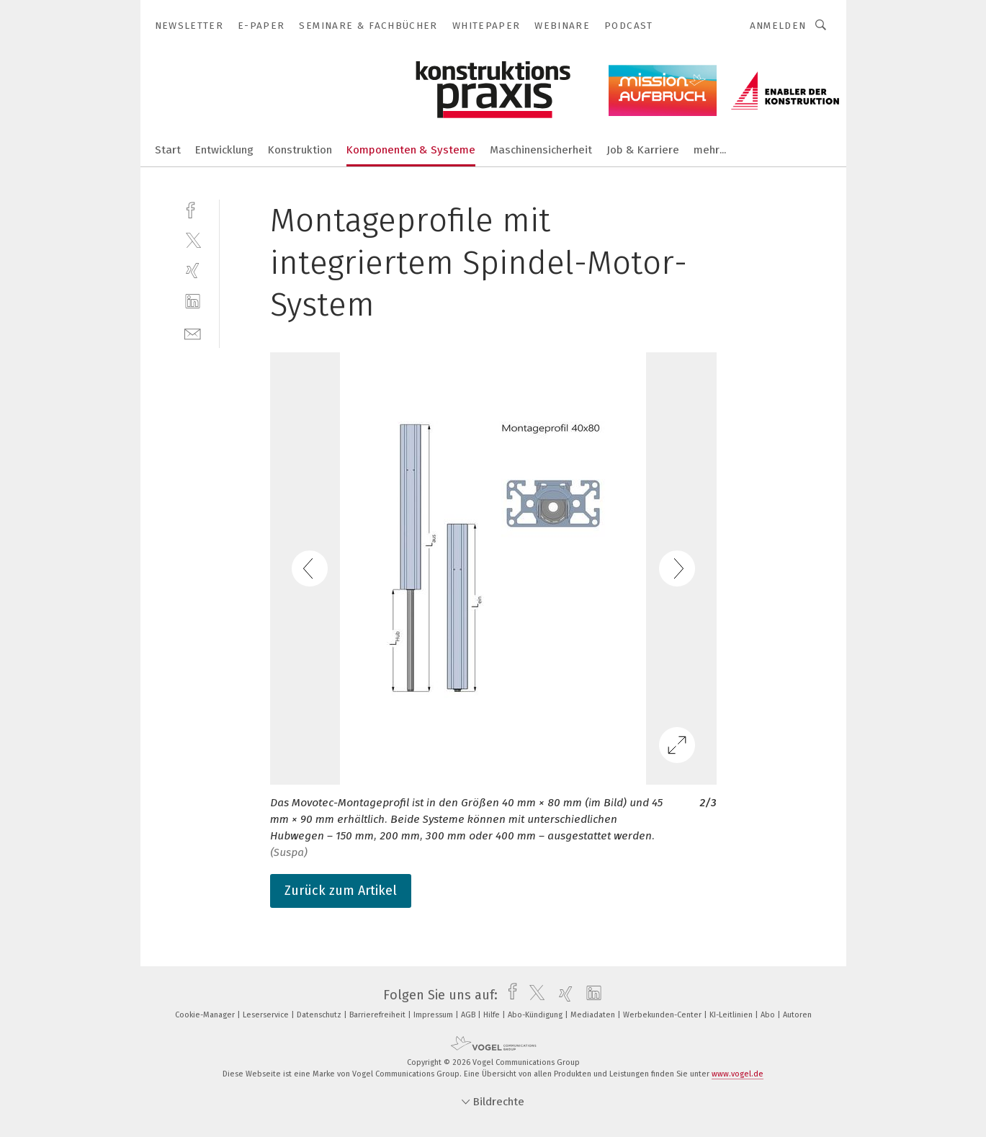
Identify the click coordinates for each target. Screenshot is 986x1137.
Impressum (434, 1015)
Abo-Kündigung (536, 1015)
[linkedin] (193, 302)
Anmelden (778, 25)
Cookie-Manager (206, 1015)
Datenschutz (320, 1015)
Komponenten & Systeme (410, 149)
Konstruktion (300, 149)
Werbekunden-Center (663, 1015)
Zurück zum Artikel (340, 891)
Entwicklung (224, 149)
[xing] (193, 271)
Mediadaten (593, 1015)
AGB (469, 1015)
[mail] (193, 333)
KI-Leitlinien (732, 1015)
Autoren (797, 1015)
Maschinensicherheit (541, 149)
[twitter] (193, 240)
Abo (769, 1015)
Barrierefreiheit (378, 1015)
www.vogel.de (737, 1074)
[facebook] (193, 209)
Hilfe (492, 1015)
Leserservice (267, 1015)
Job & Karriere (642, 149)
